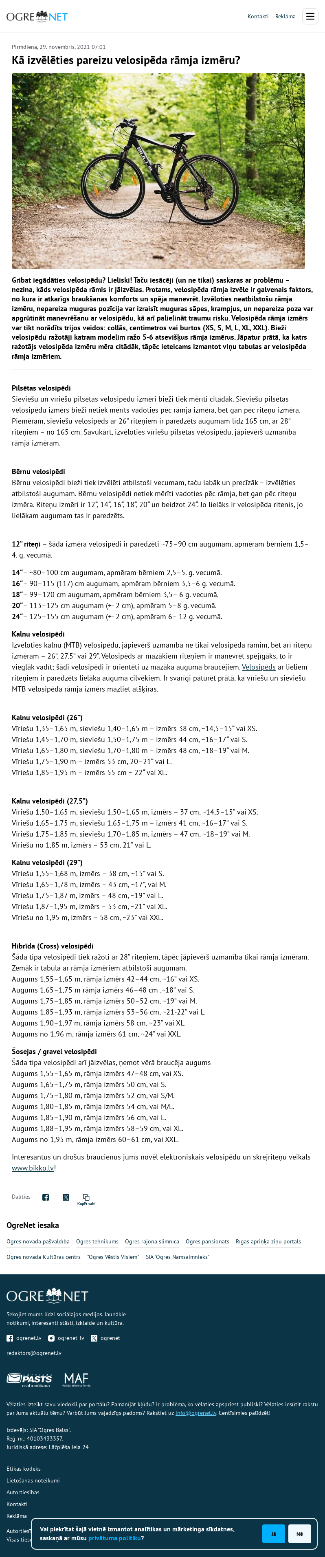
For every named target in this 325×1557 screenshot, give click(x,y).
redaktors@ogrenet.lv (34, 1353)
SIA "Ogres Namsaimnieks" (178, 1257)
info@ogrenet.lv (196, 1412)
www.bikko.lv (33, 1168)
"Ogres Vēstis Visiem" (113, 1257)
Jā (274, 1533)
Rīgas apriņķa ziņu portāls (268, 1241)
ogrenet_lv (66, 1338)
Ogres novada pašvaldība (38, 1241)
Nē (299, 1533)
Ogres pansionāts (207, 1241)
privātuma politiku (114, 1538)
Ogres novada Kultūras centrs (44, 1257)
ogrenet (105, 1338)
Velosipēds (259, 667)
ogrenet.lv (24, 1338)
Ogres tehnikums (97, 1241)
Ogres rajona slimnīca (152, 1241)
